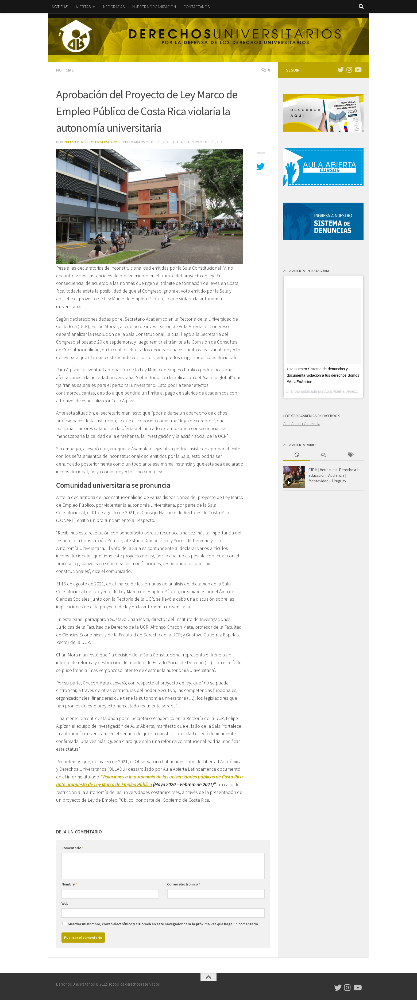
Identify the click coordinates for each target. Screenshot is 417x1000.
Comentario (72, 847)
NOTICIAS (60, 6)
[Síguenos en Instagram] (349, 69)
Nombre (69, 884)
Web (64, 903)
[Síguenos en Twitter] (340, 69)
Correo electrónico (183, 884)
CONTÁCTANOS (196, 6)
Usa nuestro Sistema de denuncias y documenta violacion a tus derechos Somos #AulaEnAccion (323, 375)
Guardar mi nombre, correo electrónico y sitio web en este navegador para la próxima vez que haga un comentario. (163, 924)
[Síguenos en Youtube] (357, 69)
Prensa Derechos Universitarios (92, 142)
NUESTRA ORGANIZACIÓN (154, 6)
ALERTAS (83, 6)
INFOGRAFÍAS (113, 6)
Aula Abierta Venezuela (301, 423)
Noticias (65, 70)
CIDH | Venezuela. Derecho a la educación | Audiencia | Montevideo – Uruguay (334, 475)
